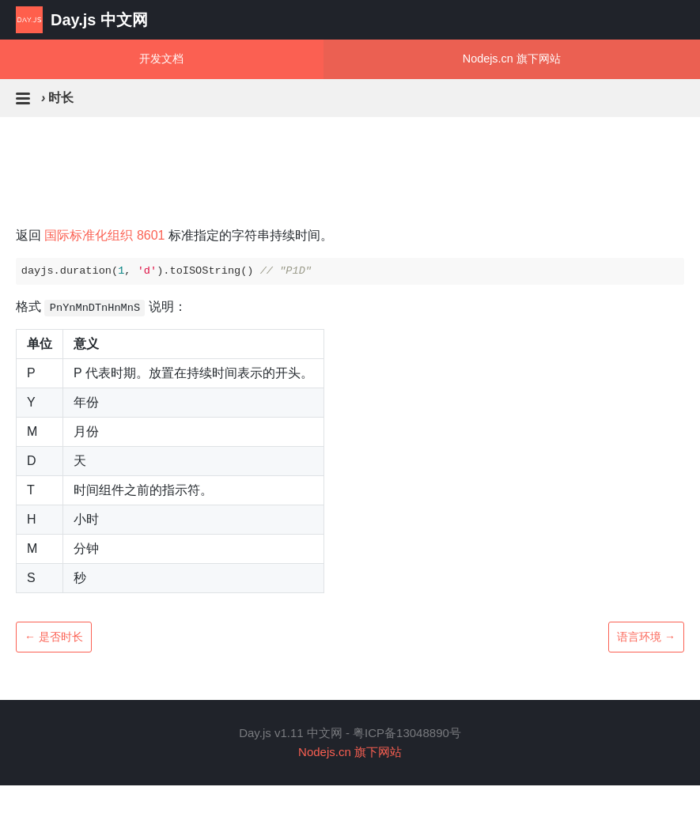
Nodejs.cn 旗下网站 (512, 58)
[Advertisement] (350, 194)
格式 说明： (101, 308)
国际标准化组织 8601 (104, 235)
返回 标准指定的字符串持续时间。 (174, 235)
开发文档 (161, 58)
